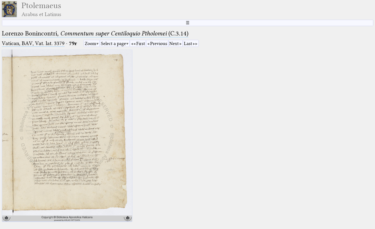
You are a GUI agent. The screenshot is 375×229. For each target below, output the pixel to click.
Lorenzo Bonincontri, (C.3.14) (95, 33)
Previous (158, 43)
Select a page (113, 43)
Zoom (90, 43)
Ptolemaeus (41, 9)
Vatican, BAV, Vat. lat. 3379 (33, 43)
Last (188, 43)
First (140, 43)
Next (174, 43)
